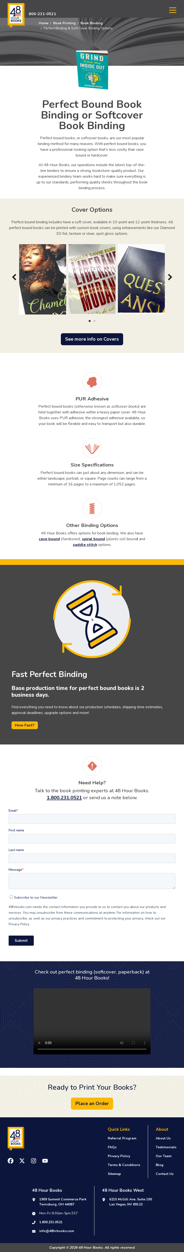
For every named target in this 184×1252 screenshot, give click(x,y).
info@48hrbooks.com (56, 1231)
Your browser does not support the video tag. (92, 1021)
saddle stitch (85, 544)
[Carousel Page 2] (94, 321)
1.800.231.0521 (64, 797)
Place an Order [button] (92, 1103)
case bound (49, 539)
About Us (163, 1138)
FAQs (112, 1147)
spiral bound (93, 539)
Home (43, 23)
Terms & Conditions (124, 1165)
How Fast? (24, 725)
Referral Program (122, 1138)
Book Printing (64, 23)
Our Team (164, 1156)
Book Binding (91, 23)
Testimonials (166, 1147)
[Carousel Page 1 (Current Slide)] (90, 321)
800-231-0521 (42, 14)
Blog (159, 1165)
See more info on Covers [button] (92, 339)
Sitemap (114, 1174)
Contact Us (164, 1174)
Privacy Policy (119, 1156)
